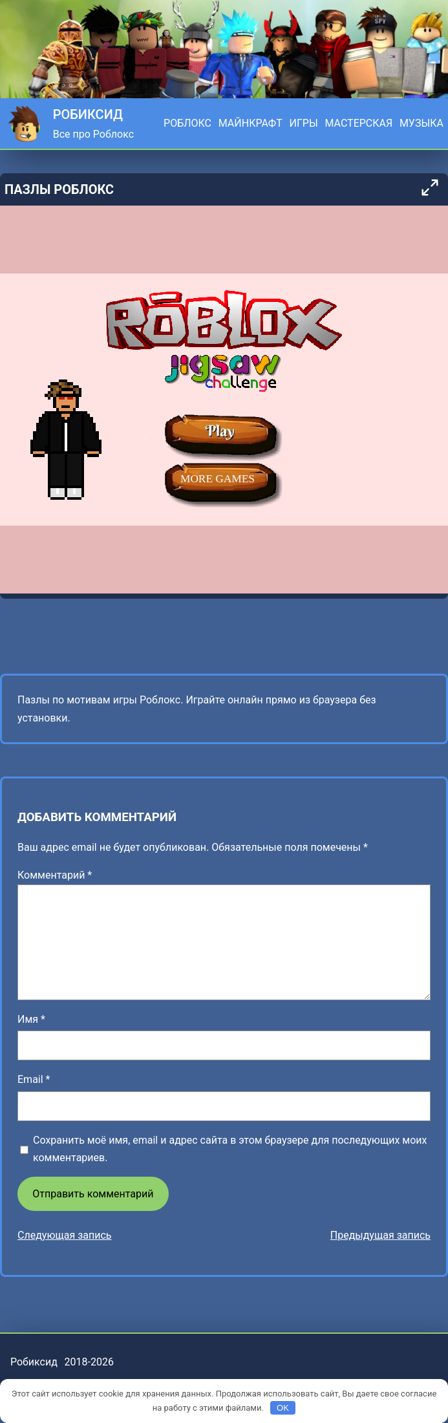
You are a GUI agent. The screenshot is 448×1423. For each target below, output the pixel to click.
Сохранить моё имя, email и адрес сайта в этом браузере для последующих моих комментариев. (230, 1149)
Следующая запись (64, 1235)
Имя (31, 1019)
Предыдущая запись (380, 1235)
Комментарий (54, 875)
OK (283, 1408)
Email (33, 1079)
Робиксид (88, 114)
